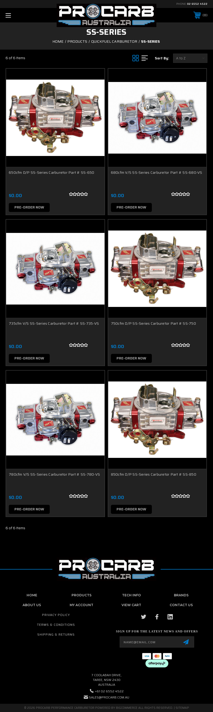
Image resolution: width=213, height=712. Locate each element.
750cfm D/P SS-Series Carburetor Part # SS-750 (153, 323)
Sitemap (182, 708)
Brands (181, 595)
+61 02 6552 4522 (109, 691)
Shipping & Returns (56, 634)
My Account (81, 605)
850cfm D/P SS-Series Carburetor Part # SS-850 (153, 474)
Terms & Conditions (56, 624)
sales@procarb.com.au (109, 697)
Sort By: (162, 58)
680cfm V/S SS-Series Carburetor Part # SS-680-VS (156, 172)
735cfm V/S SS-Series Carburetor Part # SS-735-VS (54, 323)
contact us (181, 605)
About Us (32, 605)
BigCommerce (126, 708)
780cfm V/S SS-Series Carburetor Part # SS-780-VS (54, 474)
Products (81, 595)
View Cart (131, 605)
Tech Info (131, 595)
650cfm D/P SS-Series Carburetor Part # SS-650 (51, 172)
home (32, 595)
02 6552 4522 (197, 4)
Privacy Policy (56, 614)
